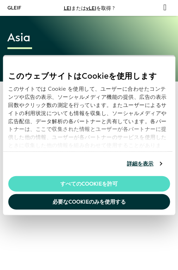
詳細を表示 (140, 163)
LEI (67, 8)
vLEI (91, 8)
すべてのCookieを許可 (89, 183)
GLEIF (14, 7)
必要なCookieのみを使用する (89, 201)
